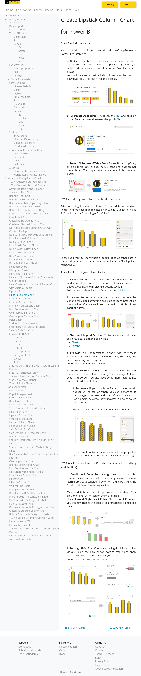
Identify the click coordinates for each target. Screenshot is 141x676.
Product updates (28, 654)
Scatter (22, 51)
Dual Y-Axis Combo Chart (23, 252)
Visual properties (23, 68)
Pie (20, 61)
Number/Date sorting (26, 139)
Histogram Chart (18, 270)
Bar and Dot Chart (19, 196)
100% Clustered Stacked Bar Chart (28, 181)
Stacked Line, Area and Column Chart (30, 376)
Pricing (49, 10)
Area (21, 58)
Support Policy (103, 665)
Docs (59, 10)
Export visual (16, 65)
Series (17, 43)
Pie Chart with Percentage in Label (28, 496)
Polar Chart (15, 319)
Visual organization (15, 19)
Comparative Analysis (21, 397)
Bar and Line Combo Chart (24, 199)
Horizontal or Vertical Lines (29, 171)
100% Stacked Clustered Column (27, 408)
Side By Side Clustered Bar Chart (27, 433)
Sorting (13, 132)
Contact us (24, 646)
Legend (18, 93)
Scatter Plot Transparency (24, 323)
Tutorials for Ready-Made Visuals (23, 178)
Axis (16, 40)
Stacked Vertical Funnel (22, 380)
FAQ (76, 10)
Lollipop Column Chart (22, 302)
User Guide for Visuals (17, 79)
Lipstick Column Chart (21, 295)
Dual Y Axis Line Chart (21, 256)
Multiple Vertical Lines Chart (25, 489)
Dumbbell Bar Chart (20, 259)
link (118, 115)
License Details (22, 86)
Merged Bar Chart (19, 436)
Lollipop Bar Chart (19, 298)
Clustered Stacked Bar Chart (25, 220)
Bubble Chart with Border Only (26, 210)
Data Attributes (18, 29)
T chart (18, 362)
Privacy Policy (103, 661)
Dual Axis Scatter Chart (22, 503)
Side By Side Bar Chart (22, 330)
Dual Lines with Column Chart (26, 238)
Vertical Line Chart (19, 486)
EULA (98, 657)
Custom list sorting (24, 142)
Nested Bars (16, 390)
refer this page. (127, 455)
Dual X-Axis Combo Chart (23, 245)
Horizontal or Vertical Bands (30, 174)
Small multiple (22, 96)
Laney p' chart (22, 351)
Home (9, 10)
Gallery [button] (110, 4)
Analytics (14, 167)
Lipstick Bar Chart (19, 291)
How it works (23, 10)
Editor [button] (128, 4)
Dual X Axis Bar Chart (21, 401)
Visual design (12, 22)
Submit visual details (29, 650)
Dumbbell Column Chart (23, 263)
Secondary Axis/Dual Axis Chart (27, 326)
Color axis (19, 107)
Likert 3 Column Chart (21, 482)
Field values (20, 164)
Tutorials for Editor (15, 387)
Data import (16, 26)
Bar (20, 47)
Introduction (12, 15)
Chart (17, 89)
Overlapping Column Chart (24, 316)
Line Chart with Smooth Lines (26, 471)
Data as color (21, 153)
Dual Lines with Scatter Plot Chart (28, 493)
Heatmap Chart (18, 266)
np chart (18, 341)
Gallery (38, 10)
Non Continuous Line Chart (24, 309)
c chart (18, 344)
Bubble (22, 118)
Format (18, 75)
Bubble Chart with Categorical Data (29, 213)
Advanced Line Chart (21, 192)
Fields (17, 72)
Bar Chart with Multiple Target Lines (29, 203)
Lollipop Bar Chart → (122, 627)
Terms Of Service (104, 654)
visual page (102, 61)
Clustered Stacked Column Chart (27, 224)
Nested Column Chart (21, 422)
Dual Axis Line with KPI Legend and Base (32, 507)
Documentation (68, 646)
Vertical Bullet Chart (20, 383)
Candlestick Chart (19, 217)
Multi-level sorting (24, 146)
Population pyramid (20, 394)
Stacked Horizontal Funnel (24, 372)
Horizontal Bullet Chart (22, 273)
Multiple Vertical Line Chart (24, 305)
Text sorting (20, 135)
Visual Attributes (18, 33)
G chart (18, 358)
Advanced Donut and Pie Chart (26, 189)
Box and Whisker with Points (25, 206)
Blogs (68, 10)
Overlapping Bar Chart (22, 312)
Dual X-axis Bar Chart (21, 242)
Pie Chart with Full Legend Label (27, 500)
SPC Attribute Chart (20, 333)
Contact (100, 650)
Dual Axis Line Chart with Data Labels (30, 235)
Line (20, 54)
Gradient (19, 157)
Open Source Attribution (109, 668)
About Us (100, 646)
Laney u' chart (22, 355)
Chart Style (20, 36)
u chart (18, 348)
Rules (17, 160)
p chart (18, 337)
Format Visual (17, 82)
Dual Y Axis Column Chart (23, 475)
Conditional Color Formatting (25, 150)
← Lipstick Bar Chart (74, 627)
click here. (124, 290)
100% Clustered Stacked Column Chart (31, 185)
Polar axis (19, 104)
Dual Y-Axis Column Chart (23, 249)
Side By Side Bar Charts (22, 429)
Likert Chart (16, 479)
